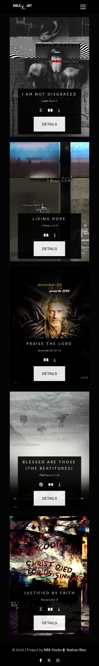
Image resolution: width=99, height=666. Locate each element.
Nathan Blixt (76, 650)
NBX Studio (53, 650)
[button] (49, 124)
